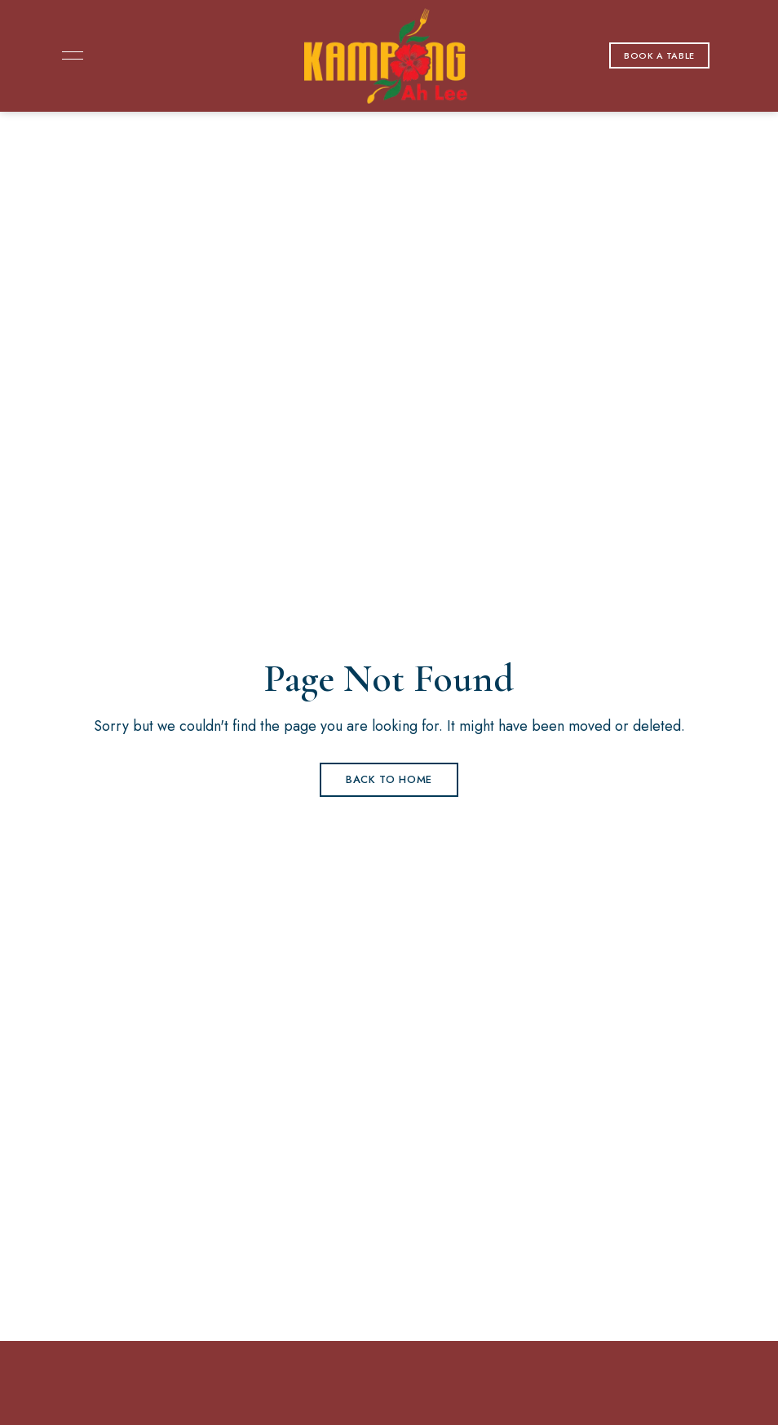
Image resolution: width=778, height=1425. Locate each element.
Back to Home (389, 779)
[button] (659, 55)
